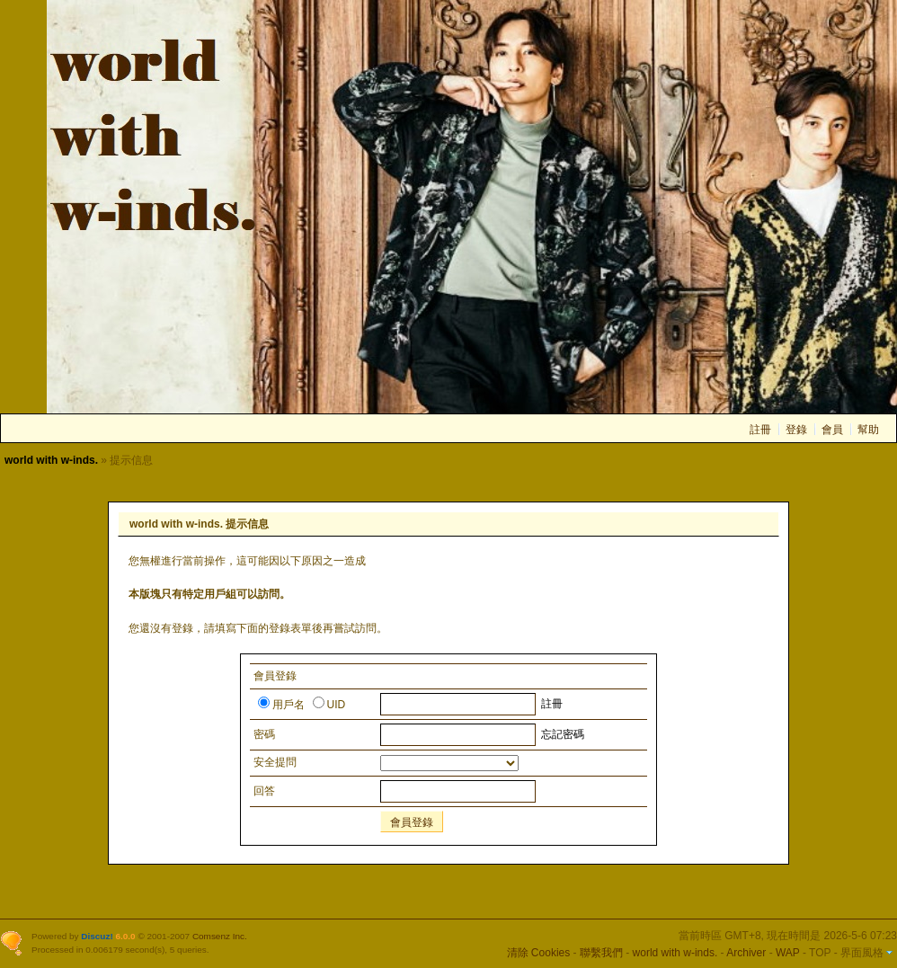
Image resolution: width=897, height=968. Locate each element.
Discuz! (96, 936)
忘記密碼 (562, 734)
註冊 (760, 429)
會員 (832, 429)
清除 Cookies (539, 952)
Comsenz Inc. (219, 936)
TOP (819, 952)
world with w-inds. (51, 460)
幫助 (868, 429)
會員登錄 (411, 822)
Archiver (746, 952)
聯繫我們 (601, 952)
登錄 (796, 429)
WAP (788, 952)
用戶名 (281, 704)
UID (329, 704)
